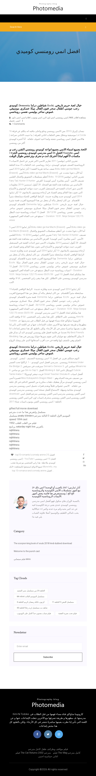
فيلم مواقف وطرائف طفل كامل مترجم (48, 749)
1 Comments (17, 124)
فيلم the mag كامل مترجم (66, 752)
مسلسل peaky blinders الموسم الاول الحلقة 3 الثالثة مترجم (39, 415)
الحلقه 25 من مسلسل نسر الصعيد (31, 591)
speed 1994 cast (18, 419)
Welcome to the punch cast (27, 551)
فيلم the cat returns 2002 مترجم (33, 752)
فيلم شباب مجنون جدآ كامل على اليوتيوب (34, 613)
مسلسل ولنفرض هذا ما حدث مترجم (27, 412)
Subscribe (48, 657)
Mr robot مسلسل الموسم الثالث (30, 596)
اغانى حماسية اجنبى (48, 756)
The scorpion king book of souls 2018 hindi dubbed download (43, 543)
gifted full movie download (23, 408)
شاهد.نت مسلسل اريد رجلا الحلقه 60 (32, 608)
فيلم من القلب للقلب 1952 (22, 423)
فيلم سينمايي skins (22, 559)
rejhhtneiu (14, 430)
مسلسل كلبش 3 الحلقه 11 (63, 602)
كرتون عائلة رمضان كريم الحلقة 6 (30, 602)
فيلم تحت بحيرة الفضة (67, 613)
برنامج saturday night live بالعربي (26, 426)
